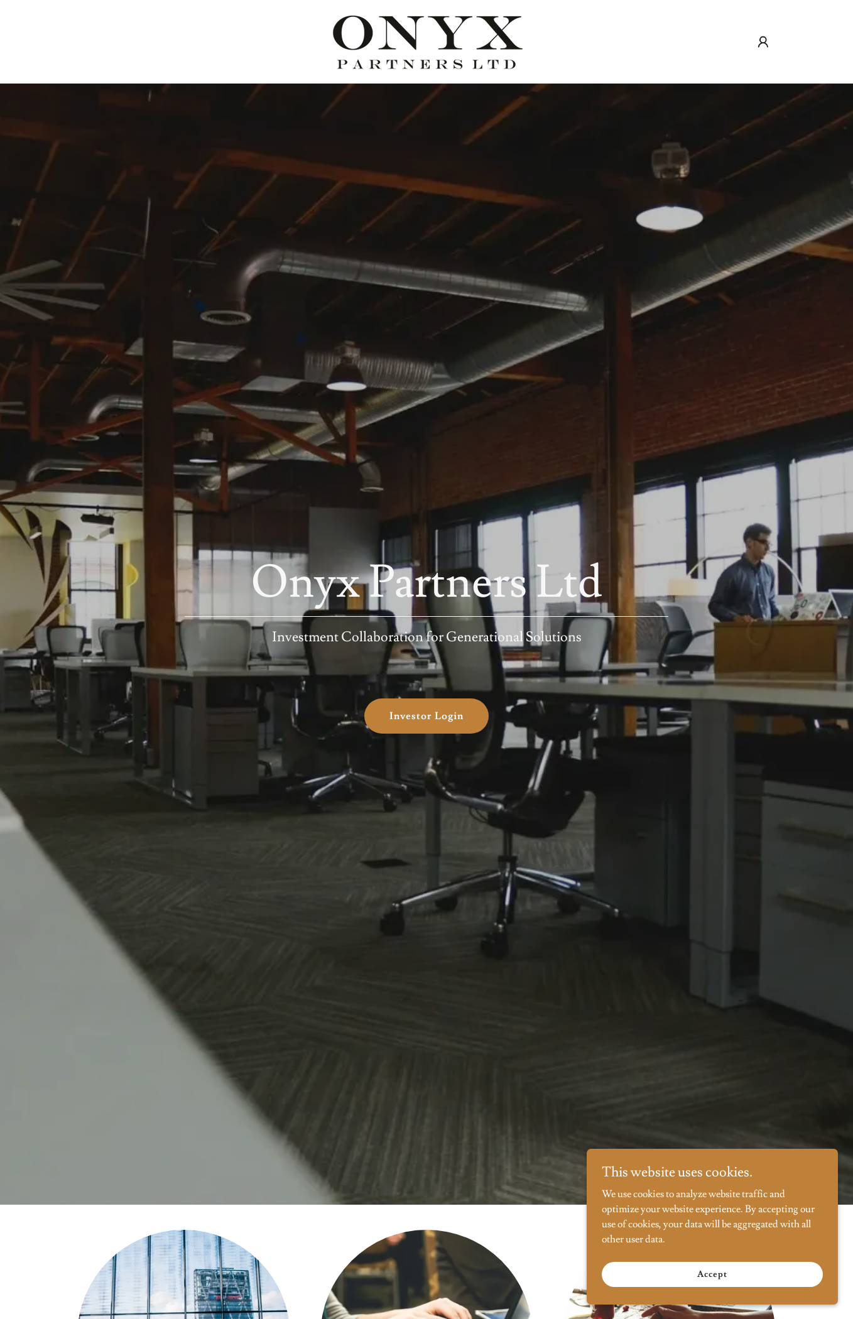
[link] (426, 39)
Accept (712, 1273)
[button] (763, 42)
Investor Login (426, 716)
